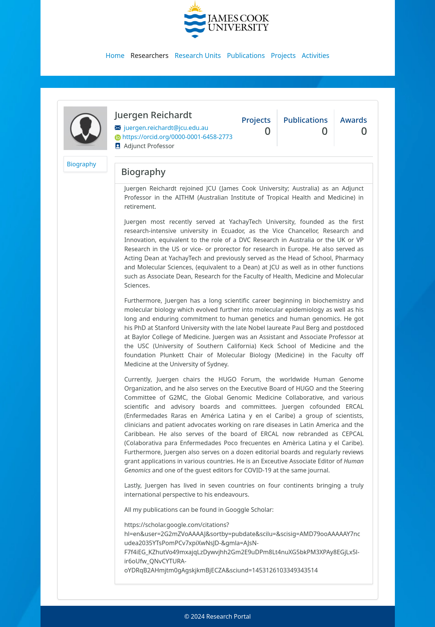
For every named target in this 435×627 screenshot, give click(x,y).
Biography (81, 164)
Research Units (198, 55)
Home (115, 55)
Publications (246, 55)
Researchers (149, 55)
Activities (315, 55)
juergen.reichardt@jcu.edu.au (166, 128)
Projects (283, 55)
